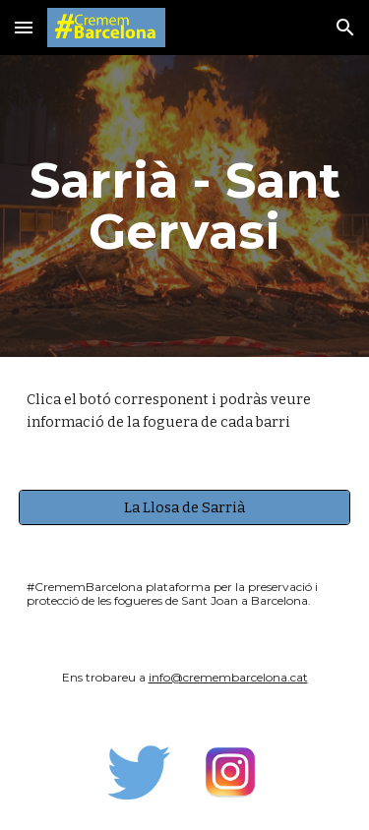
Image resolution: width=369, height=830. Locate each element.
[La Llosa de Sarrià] (185, 507)
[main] (185, 206)
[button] (23, 27)
